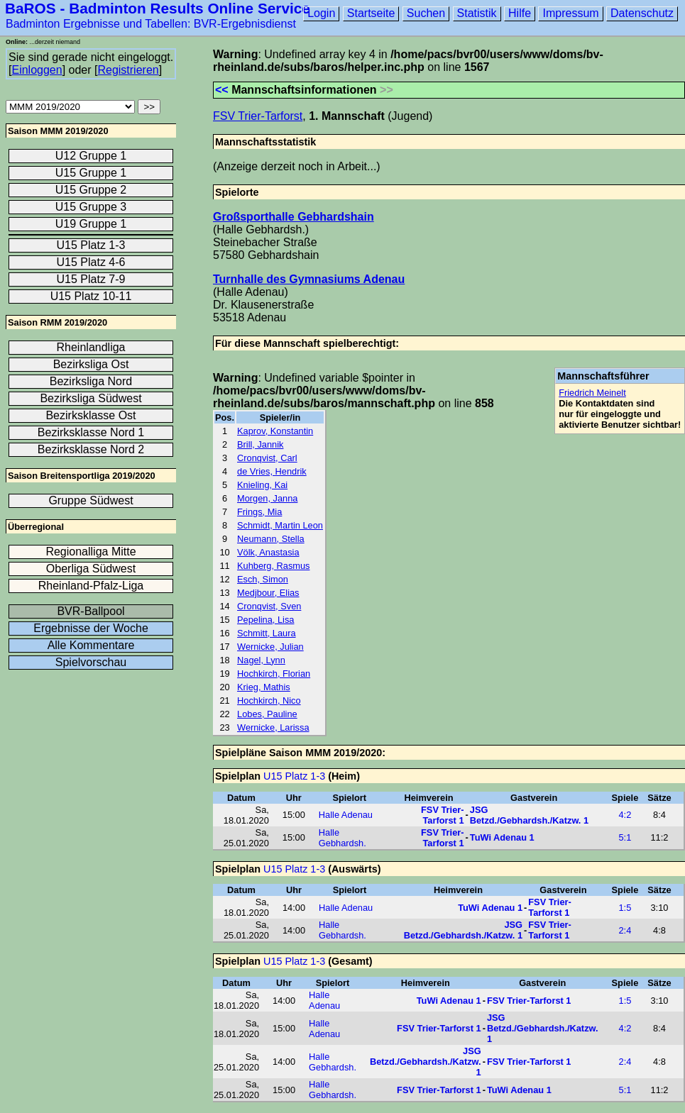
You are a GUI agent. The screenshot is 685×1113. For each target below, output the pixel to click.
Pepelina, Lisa (265, 619)
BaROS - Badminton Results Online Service (157, 8)
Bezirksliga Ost (91, 364)
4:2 (625, 814)
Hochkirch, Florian (273, 673)
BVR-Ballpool (90, 611)
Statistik (477, 13)
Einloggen (36, 70)
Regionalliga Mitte (90, 552)
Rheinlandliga (91, 347)
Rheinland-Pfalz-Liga (91, 586)
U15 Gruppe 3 (91, 207)
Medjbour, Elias (268, 592)
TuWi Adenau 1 (502, 837)
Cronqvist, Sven (269, 606)
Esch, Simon (262, 579)
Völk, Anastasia (268, 552)
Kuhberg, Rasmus (273, 565)
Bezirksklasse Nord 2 (91, 449)
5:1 (625, 837)
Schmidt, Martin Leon (280, 525)
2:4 (625, 930)
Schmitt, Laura (266, 633)
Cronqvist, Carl (267, 458)
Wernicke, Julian (270, 646)
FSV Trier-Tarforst (257, 116)
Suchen (426, 13)
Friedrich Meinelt (592, 392)
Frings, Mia (259, 511)
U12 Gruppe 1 (91, 156)
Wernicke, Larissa (273, 727)
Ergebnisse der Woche (90, 628)
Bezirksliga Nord (91, 381)
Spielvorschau (91, 662)
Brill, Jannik (260, 444)
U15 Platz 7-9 (91, 279)
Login (321, 13)
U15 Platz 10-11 (91, 296)
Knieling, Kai (262, 485)
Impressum (570, 13)
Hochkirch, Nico (269, 700)
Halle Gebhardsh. (342, 837)
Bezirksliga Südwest (90, 398)
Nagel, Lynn (261, 660)
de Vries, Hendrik (272, 471)
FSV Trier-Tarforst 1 (442, 815)
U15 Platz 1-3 (294, 776)
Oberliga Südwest (91, 569)
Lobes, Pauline (267, 714)
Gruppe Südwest (90, 500)
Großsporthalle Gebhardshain (293, 217)
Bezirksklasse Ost (90, 415)
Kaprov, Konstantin (275, 431)
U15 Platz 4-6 (91, 262)
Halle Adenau (346, 814)
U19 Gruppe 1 (91, 224)
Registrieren (127, 70)
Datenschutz (642, 13)
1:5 (625, 907)
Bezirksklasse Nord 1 (91, 432)
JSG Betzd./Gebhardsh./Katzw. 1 (529, 815)
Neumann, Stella (271, 538)
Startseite (371, 13)
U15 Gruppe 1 (91, 173)
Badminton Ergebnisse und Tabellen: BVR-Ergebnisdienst (151, 24)
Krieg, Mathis (263, 687)
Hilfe (519, 13)
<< (222, 90)
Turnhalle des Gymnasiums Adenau (309, 279)
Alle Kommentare (91, 645)
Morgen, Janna (267, 498)
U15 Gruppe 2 (91, 190)
